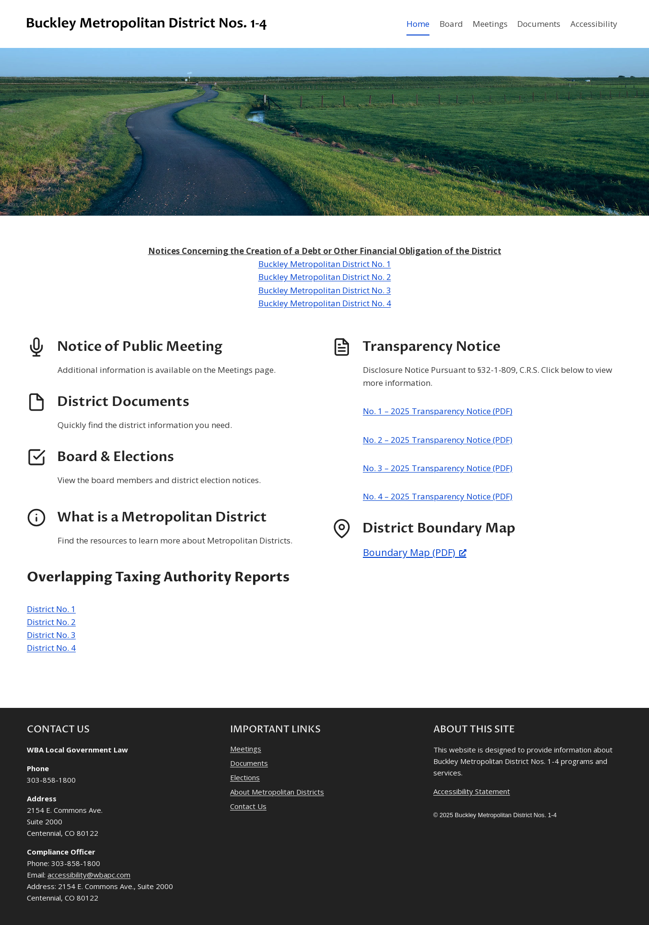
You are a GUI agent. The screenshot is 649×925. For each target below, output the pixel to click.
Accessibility (593, 23)
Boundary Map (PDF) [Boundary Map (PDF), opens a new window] (414, 552)
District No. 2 (51, 621)
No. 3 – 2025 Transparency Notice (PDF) (437, 468)
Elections (245, 777)
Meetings (490, 23)
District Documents (123, 402)
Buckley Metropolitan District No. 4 (324, 303)
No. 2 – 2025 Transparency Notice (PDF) (437, 439)
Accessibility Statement (471, 791)
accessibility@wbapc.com (88, 874)
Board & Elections (115, 457)
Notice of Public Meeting (139, 346)
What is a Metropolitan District (162, 517)
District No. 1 (51, 608)
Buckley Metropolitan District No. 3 (324, 290)
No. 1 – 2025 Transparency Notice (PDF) (437, 410)
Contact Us (248, 806)
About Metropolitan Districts (277, 792)
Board (451, 23)
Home (417, 23)
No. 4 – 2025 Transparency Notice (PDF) (437, 496)
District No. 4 (51, 647)
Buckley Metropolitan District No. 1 (324, 263)
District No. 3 (51, 634)
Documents (538, 23)
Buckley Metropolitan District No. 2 (324, 276)
